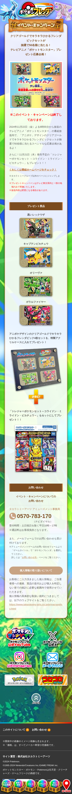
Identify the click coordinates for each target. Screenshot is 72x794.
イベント (42, 786)
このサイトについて (14, 729)
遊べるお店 (65, 786)
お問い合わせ (39, 729)
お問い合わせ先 (29, 557)
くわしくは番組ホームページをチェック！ (33, 169)
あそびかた (18, 786)
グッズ (30, 786)
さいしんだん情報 (6, 786)
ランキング (54, 786)
